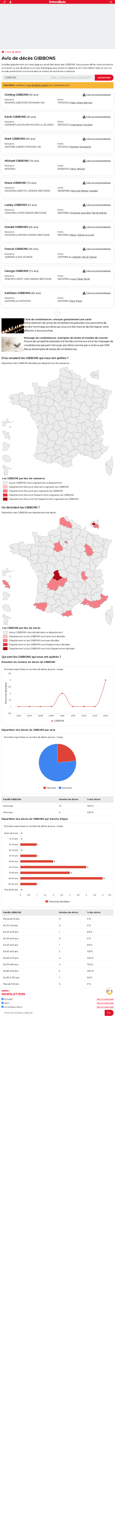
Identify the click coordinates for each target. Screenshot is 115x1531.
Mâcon (73, 235)
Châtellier (76, 257)
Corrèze (88, 124)
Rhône (80, 169)
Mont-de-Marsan (79, 190)
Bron (73, 169)
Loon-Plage (77, 279)
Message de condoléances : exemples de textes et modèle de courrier (66, 337)
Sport (5, 1003)
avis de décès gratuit (38, 85)
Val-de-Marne (99, 213)
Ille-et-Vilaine (89, 257)
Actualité (7, 999)
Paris (72, 301)
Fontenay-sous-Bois (81, 213)
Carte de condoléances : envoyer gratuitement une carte (57, 319)
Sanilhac (74, 146)
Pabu (73, 102)
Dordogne (85, 146)
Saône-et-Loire (85, 235)
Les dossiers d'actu (11, 1007)
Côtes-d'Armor (84, 102)
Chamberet (77, 124)
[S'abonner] (57, 1013)
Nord (86, 279)
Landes (93, 190)
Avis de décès (14, 52)
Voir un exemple (105, 999)
